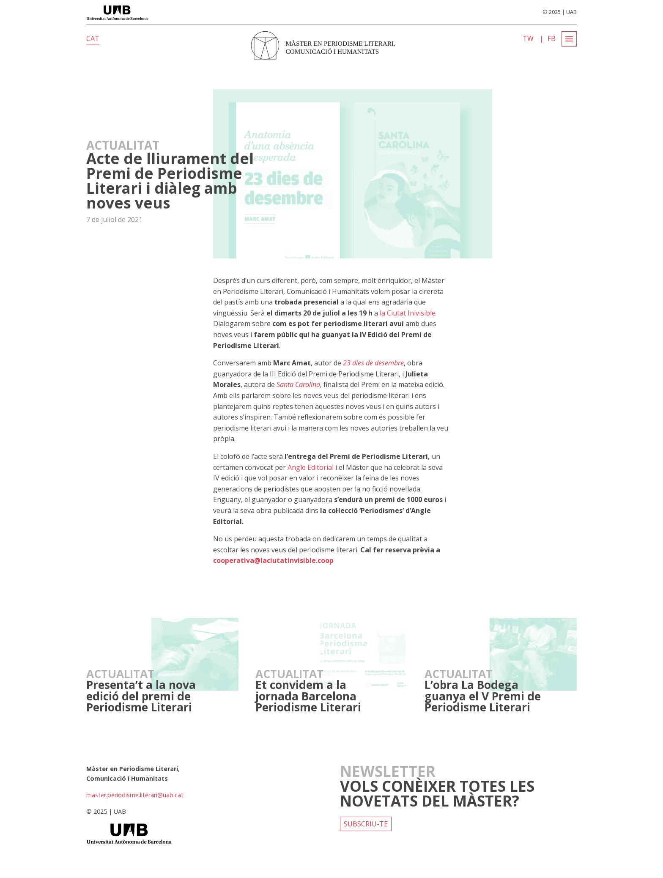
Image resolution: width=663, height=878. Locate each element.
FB (552, 38)
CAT (92, 38)
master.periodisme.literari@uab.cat (135, 795)
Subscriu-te (366, 824)
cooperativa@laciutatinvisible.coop (273, 560)
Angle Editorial (311, 467)
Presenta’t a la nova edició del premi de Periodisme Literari (141, 696)
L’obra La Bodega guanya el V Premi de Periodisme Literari (483, 696)
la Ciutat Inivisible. (408, 313)
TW (528, 38)
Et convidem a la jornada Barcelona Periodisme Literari (308, 696)
